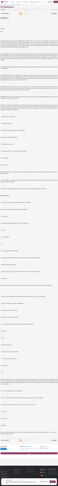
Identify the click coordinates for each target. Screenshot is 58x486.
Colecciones (25, 1)
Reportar (29, 453)
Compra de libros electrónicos (17, 470)
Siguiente (54, 13)
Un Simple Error (7, 7)
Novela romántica (27, 446)
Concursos (19, 1)
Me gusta (3, 448)
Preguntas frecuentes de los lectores (4, 474)
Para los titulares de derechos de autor (4, 471)
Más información (43, 481)
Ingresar (50, 1)
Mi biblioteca (32, 2)
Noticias (2, 469)
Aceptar (52, 481)
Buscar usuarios (17, 473)
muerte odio (28, 448)
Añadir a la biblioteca (45, 448)
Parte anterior (5, 13)
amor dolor (25, 449)
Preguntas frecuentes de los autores (4, 477)
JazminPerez (4, 446)
